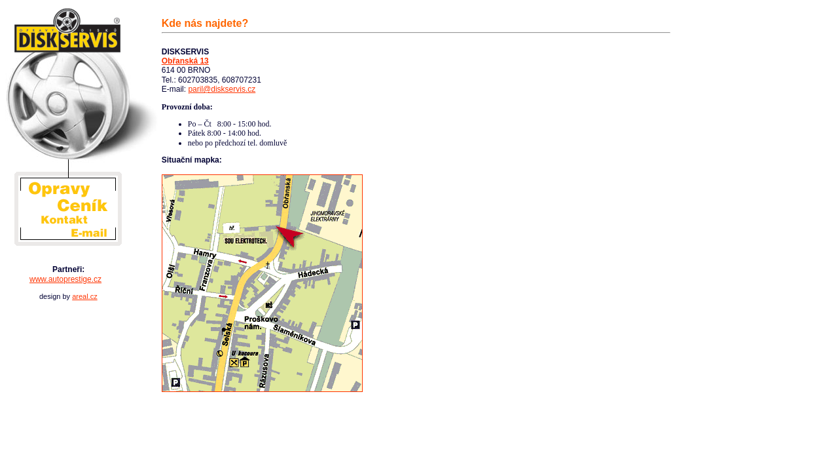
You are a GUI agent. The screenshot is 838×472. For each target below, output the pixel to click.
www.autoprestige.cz (65, 279)
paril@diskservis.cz (221, 89)
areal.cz (85, 296)
